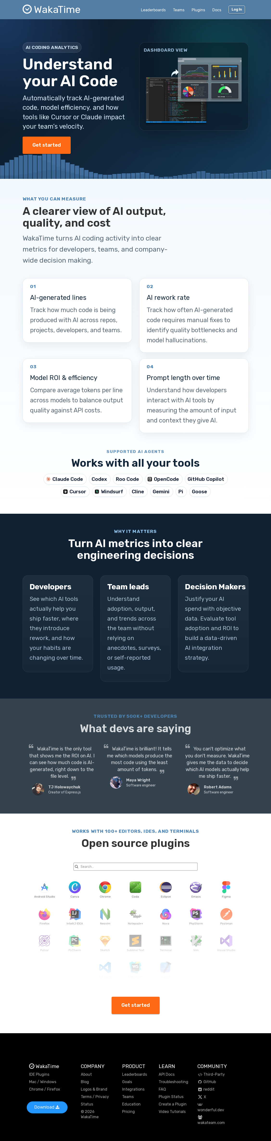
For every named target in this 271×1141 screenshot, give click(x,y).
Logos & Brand (94, 1089)
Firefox (53, 1089)
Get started (46, 145)
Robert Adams (218, 787)
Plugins (198, 10)
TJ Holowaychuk (64, 787)
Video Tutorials (172, 1111)
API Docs (167, 1074)
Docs (216, 10)
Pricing (128, 1111)
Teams (178, 10)
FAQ (162, 1089)
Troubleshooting (173, 1082)
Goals (127, 1082)
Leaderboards (153, 10)
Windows (48, 1082)
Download (46, 1107)
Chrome (36, 1089)
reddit (205, 1089)
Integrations (133, 1089)
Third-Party (211, 1074)
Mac (32, 1082)
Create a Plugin (173, 1104)
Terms (86, 1096)
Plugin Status (171, 1096)
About (86, 1074)
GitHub (206, 1082)
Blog (85, 1082)
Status (87, 1104)
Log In (237, 9)
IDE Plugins (39, 1074)
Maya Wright (138, 780)
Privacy (102, 1096)
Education (131, 1104)
